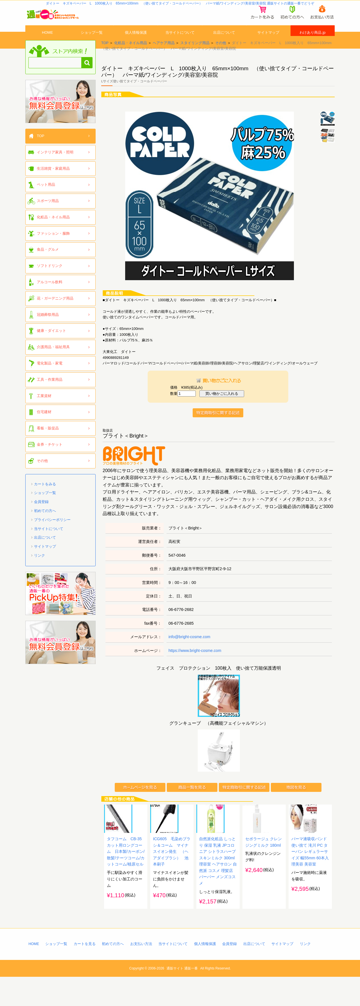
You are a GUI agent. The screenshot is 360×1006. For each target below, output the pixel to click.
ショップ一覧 (92, 40)
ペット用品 (46, 197)
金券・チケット (49, 457)
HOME (47, 40)
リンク (39, 568)
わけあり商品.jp (313, 40)
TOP (105, 55)
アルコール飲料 (49, 295)
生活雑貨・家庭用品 (53, 181)
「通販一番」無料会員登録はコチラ (60, 114)
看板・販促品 (48, 441)
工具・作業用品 (49, 392)
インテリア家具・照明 (55, 165)
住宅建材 (44, 425)
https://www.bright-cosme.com (195, 663)
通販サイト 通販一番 (182, 997)
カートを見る (85, 972)
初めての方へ (45, 523)
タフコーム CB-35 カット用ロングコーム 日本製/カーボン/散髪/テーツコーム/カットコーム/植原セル (126, 879)
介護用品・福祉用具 (53, 359)
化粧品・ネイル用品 (130, 55)
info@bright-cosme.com (189, 649)
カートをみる (45, 497)
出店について (224, 40)
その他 (220, 55)
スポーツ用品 (48, 213)
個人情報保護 (136, 40)
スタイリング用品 (195, 55)
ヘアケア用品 (164, 55)
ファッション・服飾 (53, 246)
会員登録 (41, 514)
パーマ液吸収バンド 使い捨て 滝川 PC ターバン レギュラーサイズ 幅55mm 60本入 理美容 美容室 (310, 879)
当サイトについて (180, 40)
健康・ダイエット (51, 343)
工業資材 (44, 408)
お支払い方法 (142, 972)
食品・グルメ (48, 262)
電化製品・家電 (49, 376)
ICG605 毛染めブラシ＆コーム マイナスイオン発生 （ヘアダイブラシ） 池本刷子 (172, 879)
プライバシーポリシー (52, 532)
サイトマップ (268, 40)
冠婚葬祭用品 (48, 327)
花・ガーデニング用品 (55, 311)
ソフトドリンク (49, 278)
